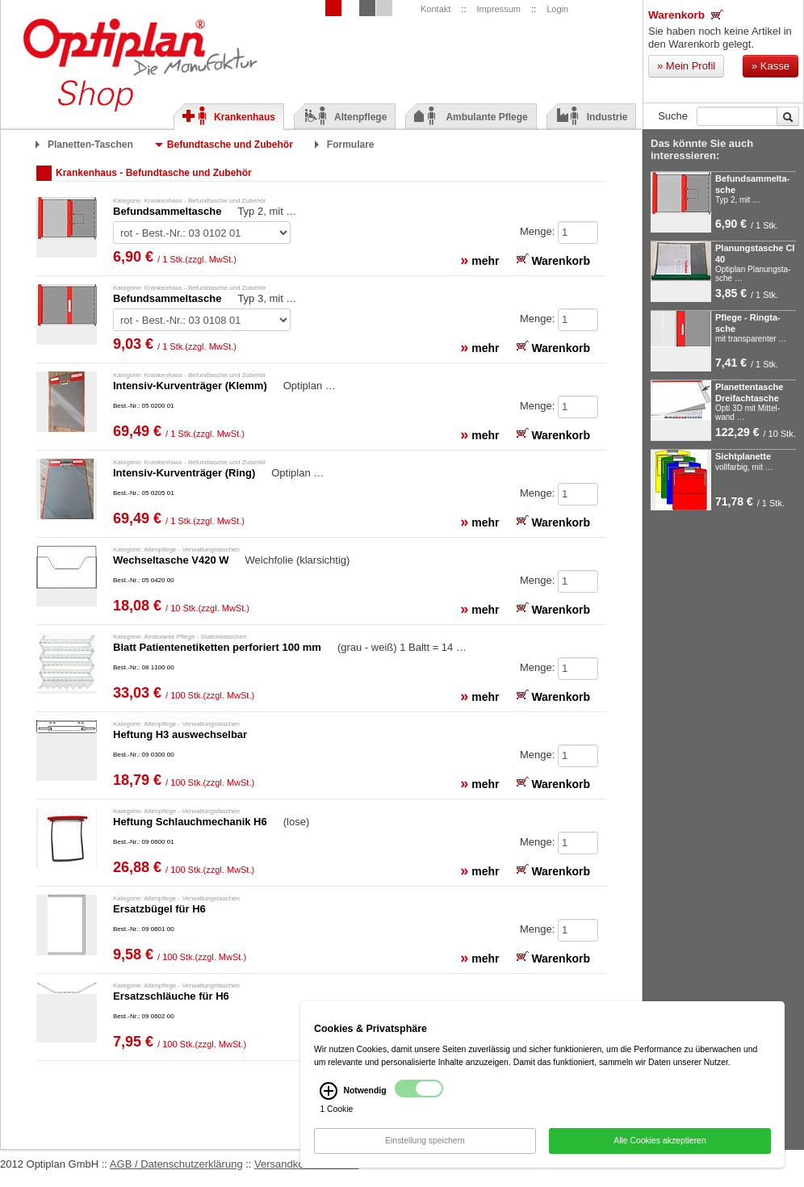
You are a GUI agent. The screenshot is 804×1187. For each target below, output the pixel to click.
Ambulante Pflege (470, 117)
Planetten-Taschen (90, 144)
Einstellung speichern (425, 1144)
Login (557, 9)
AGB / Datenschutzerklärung (176, 1164)
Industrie (591, 117)
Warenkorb (685, 14)
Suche (673, 116)
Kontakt (435, 9)
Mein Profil (686, 66)
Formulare (351, 144)
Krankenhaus (228, 117)
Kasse (770, 66)
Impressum (499, 9)
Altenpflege (345, 117)
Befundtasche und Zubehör (230, 144)
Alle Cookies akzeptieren (659, 1144)
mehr (479, 260)
